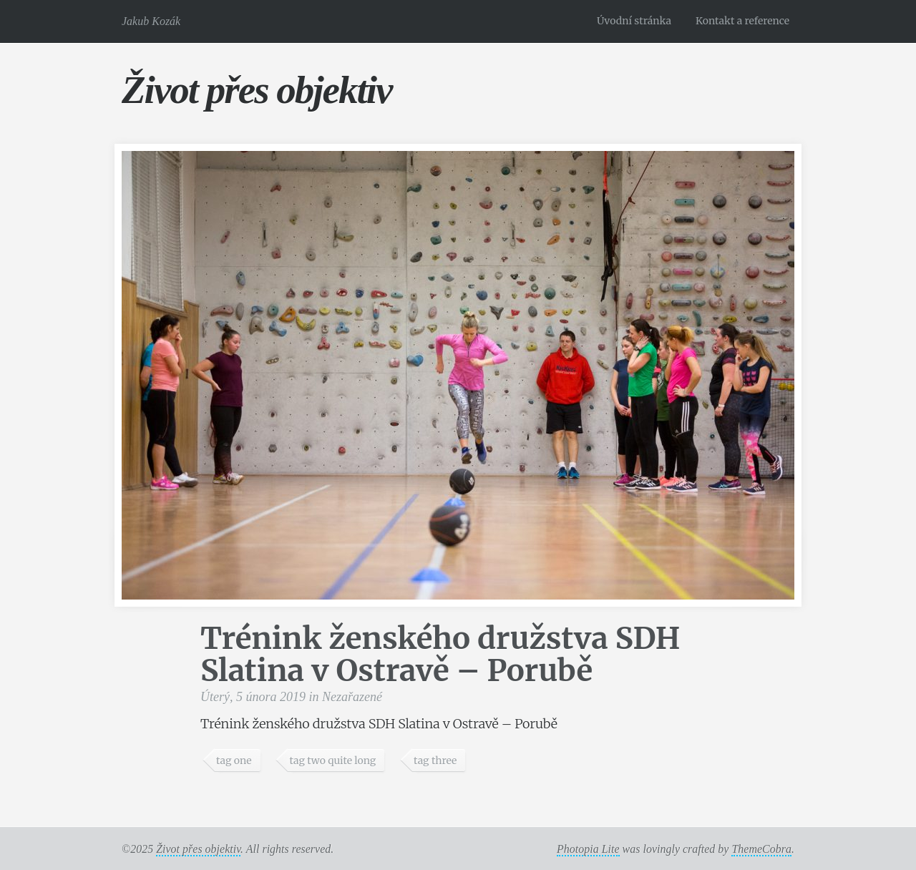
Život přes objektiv (256, 90)
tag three (435, 760)
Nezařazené (352, 697)
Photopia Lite (588, 849)
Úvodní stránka (634, 20)
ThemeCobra (761, 849)
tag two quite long (332, 760)
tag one (234, 760)
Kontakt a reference (742, 20)
